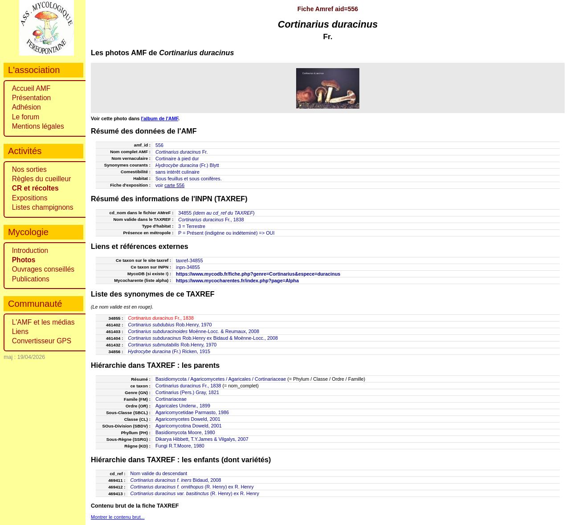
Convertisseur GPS (41, 341)
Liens (20, 331)
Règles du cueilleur (41, 179)
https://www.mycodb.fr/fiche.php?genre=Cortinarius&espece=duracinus (258, 274)
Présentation (31, 98)
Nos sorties (29, 169)
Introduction (30, 250)
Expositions (30, 198)
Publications (30, 279)
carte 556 (174, 185)
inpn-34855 (188, 267)
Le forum (26, 117)
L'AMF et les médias (43, 322)
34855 (184, 213)
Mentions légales (38, 126)
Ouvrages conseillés (43, 269)
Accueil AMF (31, 88)
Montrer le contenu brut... (118, 517)
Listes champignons (42, 207)
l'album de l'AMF (160, 118)
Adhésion (26, 107)
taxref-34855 (189, 260)
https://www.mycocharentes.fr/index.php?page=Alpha (237, 280)
